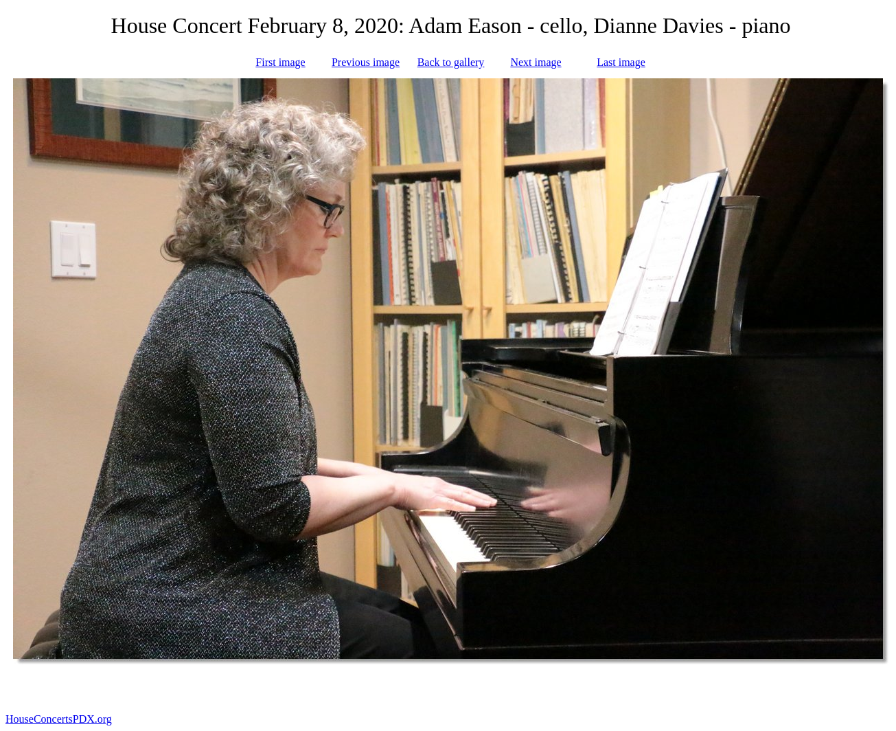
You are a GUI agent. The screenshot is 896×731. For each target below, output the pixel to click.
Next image (535, 62)
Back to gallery (451, 62)
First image (280, 62)
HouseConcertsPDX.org (58, 719)
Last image (621, 62)
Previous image (366, 62)
